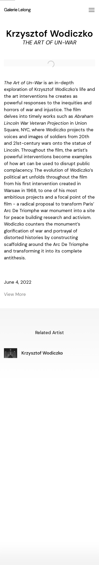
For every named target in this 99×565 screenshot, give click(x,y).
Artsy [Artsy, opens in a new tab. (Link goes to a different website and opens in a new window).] (63, 533)
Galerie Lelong (43, 10)
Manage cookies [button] (85, 547)
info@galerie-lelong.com (49, 479)
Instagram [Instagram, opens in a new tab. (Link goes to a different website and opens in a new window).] (46, 533)
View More (15, 294)
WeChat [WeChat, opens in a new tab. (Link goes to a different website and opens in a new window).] (54, 533)
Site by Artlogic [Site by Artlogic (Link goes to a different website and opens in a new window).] (13, 551)
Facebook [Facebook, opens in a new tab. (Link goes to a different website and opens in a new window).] (38, 533)
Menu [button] (91, 10)
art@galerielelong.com (49, 440)
